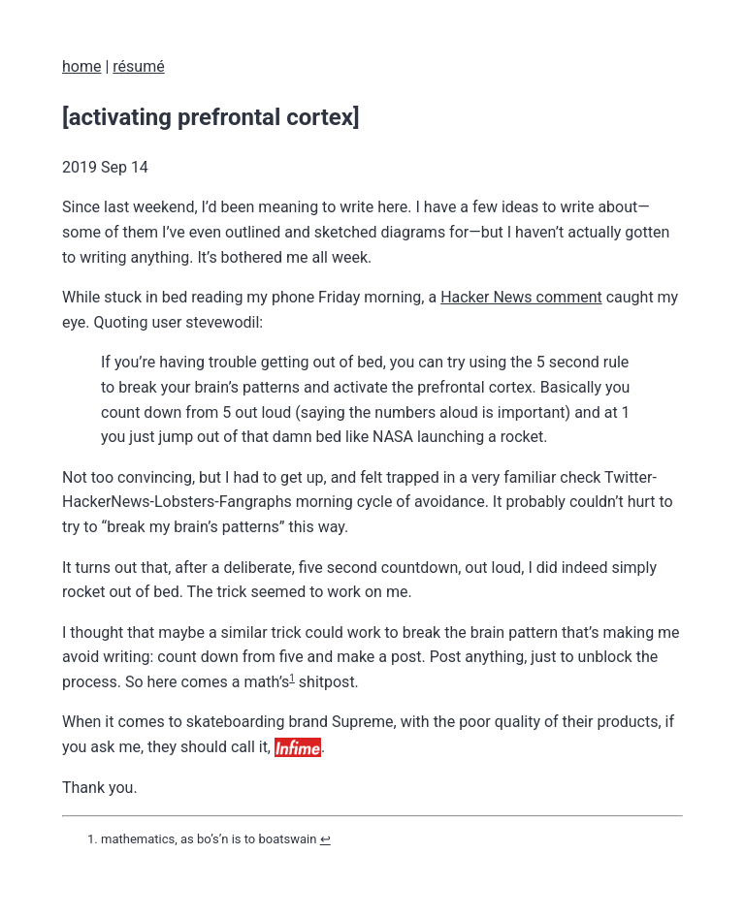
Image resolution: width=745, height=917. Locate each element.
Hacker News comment (521, 297)
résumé (138, 66)
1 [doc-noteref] (292, 678)
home (81, 66)
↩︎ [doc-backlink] (325, 839)
